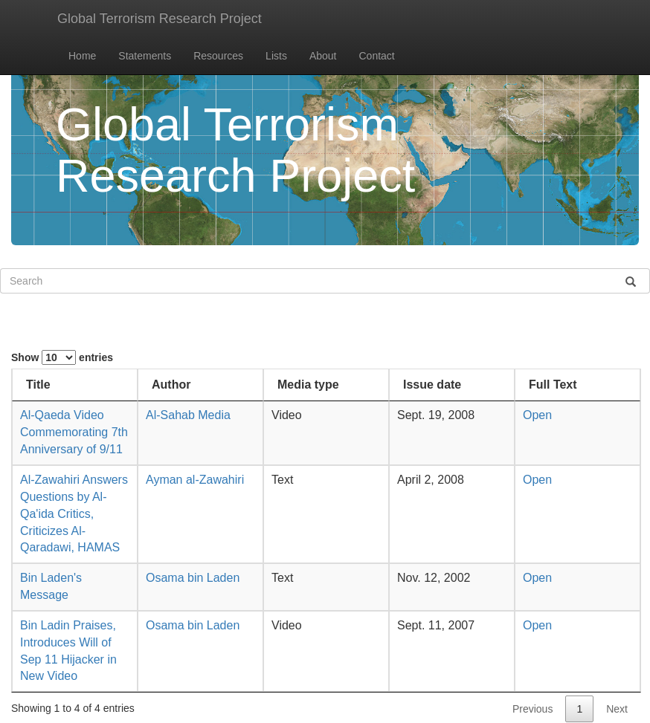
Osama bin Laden (192, 577)
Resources (218, 56)
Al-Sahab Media (188, 415)
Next (617, 709)
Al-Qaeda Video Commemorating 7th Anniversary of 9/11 (74, 432)
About (323, 56)
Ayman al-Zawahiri (195, 479)
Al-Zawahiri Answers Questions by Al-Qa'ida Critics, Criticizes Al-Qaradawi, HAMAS (74, 513)
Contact (377, 56)
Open (537, 415)
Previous (532, 709)
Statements (144, 56)
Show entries (62, 357)
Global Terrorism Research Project (159, 18)
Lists (276, 56)
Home (82, 56)
